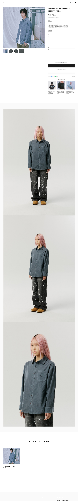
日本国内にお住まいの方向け (61, 70)
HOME (43, 500)
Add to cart (61, 66)
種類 (48, 34)
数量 (48, 48)
